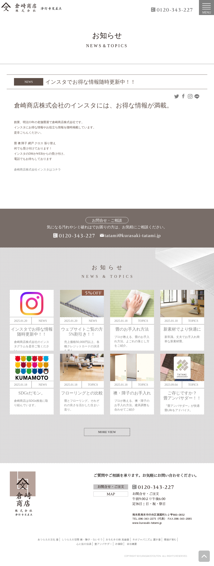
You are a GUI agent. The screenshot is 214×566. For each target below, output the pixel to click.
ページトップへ (204, 556)
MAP (111, 494)
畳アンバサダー (103, 544)
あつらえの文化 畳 (48, 539)
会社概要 (132, 544)
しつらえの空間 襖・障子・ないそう (82, 539)
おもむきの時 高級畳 (117, 539)
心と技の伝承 (83, 544)
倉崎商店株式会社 (23, 494)
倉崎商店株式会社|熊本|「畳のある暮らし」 (31, 7)
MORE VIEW (107, 432)
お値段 (119, 544)
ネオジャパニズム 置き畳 (146, 539)
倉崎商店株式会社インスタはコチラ (37, 169)
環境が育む (170, 539)
